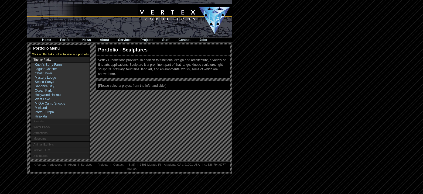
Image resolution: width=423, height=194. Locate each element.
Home (46, 40)
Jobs (203, 40)
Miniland (41, 108)
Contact (185, 40)
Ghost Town (43, 73)
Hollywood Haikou (48, 95)
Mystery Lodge (45, 77)
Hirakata (41, 116)
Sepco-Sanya (44, 82)
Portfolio (66, 40)
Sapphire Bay (44, 86)
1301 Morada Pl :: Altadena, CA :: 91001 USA (170, 164)
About (104, 40)
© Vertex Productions (48, 164)
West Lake (42, 99)
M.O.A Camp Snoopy (50, 103)
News (86, 40)
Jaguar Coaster (46, 69)
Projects (147, 40)
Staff (166, 40)
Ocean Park (43, 90)
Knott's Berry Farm (48, 65)
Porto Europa (44, 112)
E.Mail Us (130, 169)
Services (124, 40)
